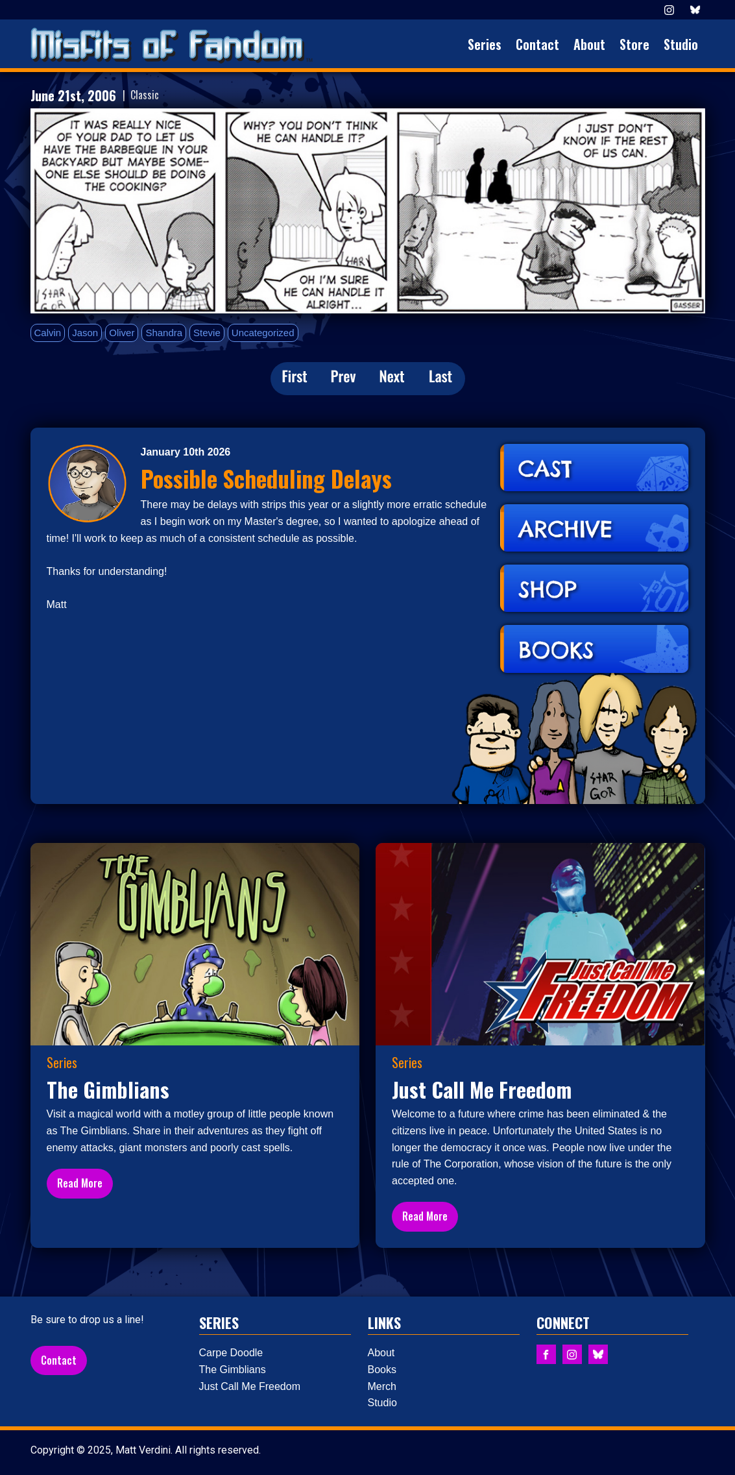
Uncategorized (263, 332)
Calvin (48, 332)
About (589, 44)
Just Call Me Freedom (250, 1386)
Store (634, 44)
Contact (537, 44)
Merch (382, 1386)
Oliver (121, 332)
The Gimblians (232, 1369)
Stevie (207, 332)
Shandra (163, 332)
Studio (681, 44)
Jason (85, 332)
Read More (79, 1183)
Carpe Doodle (231, 1352)
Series (484, 44)
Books (382, 1369)
